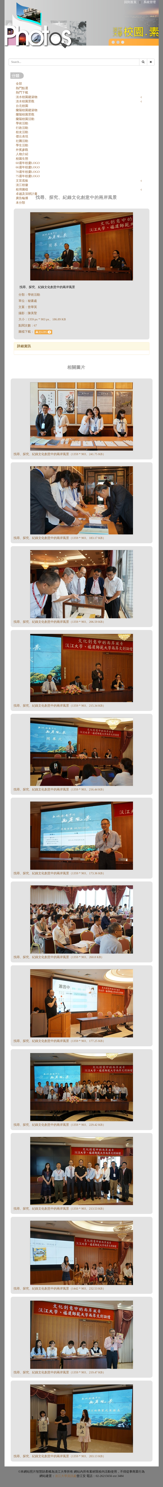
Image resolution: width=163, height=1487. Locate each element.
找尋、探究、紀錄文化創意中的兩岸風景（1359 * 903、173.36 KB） (60, 873)
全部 (19, 83)
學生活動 (22, 145)
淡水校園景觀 (25, 101)
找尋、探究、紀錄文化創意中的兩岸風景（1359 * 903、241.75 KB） (60, 454)
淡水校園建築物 (26, 97)
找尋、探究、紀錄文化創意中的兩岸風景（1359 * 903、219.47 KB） (60, 1372)
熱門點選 (22, 88)
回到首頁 (130, 2)
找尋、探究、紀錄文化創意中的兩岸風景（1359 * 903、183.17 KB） (60, 538)
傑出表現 (22, 136)
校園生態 (22, 158)
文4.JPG (43, 332)
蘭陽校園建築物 (26, 110)
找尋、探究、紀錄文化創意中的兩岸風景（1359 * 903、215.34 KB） (60, 705)
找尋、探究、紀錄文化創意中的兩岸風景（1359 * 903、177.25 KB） (60, 1041)
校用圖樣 (22, 189)
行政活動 (22, 127)
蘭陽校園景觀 (25, 114)
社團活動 (22, 141)
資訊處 (71, 1476)
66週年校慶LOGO (28, 167)
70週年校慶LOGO (28, 171)
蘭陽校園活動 (25, 119)
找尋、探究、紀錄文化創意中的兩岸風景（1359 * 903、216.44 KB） (60, 789)
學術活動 (22, 123)
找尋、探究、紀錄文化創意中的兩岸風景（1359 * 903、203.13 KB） (60, 1456)
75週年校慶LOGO (28, 176)
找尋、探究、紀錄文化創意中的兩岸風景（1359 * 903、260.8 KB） (59, 957)
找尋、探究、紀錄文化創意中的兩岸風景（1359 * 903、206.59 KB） (60, 621)
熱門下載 (22, 92)
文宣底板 (22, 180)
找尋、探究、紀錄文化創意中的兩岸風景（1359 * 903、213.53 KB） (60, 1208)
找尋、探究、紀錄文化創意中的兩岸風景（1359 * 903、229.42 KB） (60, 1124)
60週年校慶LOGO (28, 163)
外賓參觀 (22, 149)
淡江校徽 (22, 185)
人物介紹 (22, 154)
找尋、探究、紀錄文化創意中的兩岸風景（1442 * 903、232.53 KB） (60, 1288)
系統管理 (149, 2)
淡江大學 (61, 1476)
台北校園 (22, 105)
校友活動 (22, 132)
